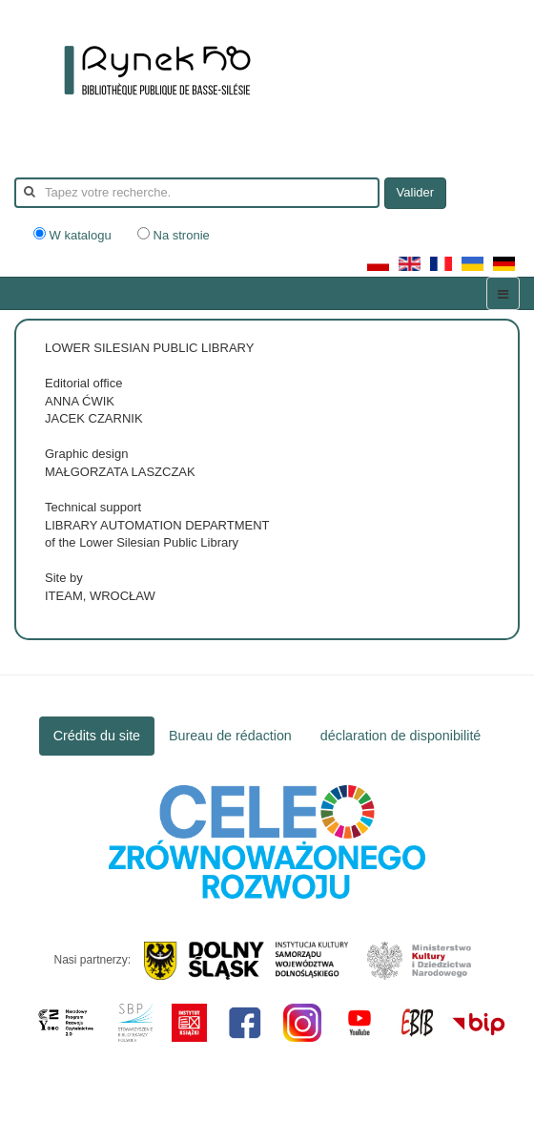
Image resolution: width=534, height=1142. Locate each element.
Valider (416, 192)
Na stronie (173, 235)
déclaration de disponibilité (401, 735)
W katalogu (73, 235)
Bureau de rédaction (230, 735)
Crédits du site (96, 735)
